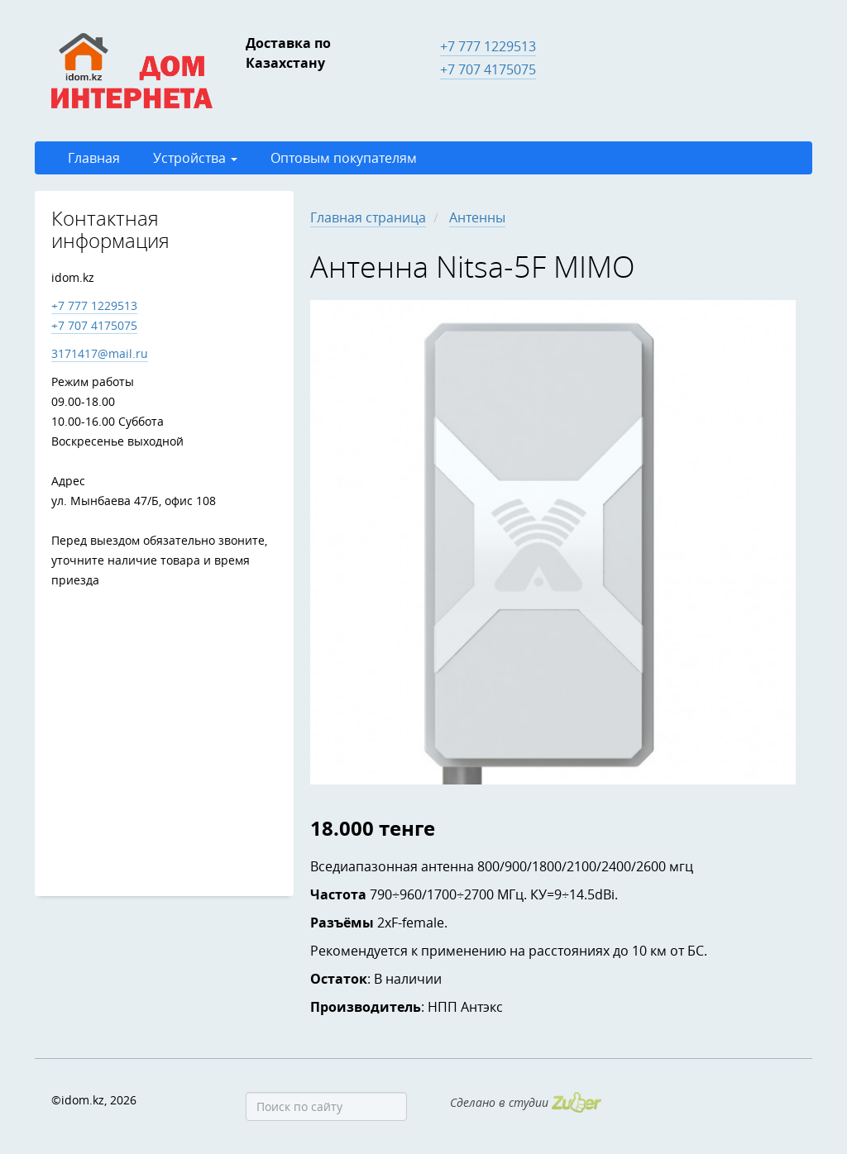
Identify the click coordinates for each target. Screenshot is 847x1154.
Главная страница (368, 217)
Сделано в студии (525, 1102)
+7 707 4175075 (488, 69)
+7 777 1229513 (488, 46)
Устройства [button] (195, 158)
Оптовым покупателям (343, 158)
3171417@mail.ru (99, 353)
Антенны (477, 217)
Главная (94, 158)
